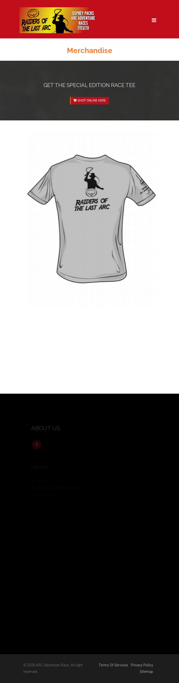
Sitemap (146, 672)
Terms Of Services (113, 665)
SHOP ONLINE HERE (89, 102)
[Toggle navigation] (154, 20)
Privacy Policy (142, 665)
